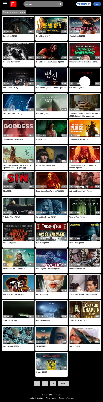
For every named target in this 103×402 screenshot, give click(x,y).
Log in (97, 4)
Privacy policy (51, 398)
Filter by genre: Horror (14, 12)
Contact (40, 398)
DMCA (32, 398)
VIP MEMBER (83, 4)
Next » (63, 383)
